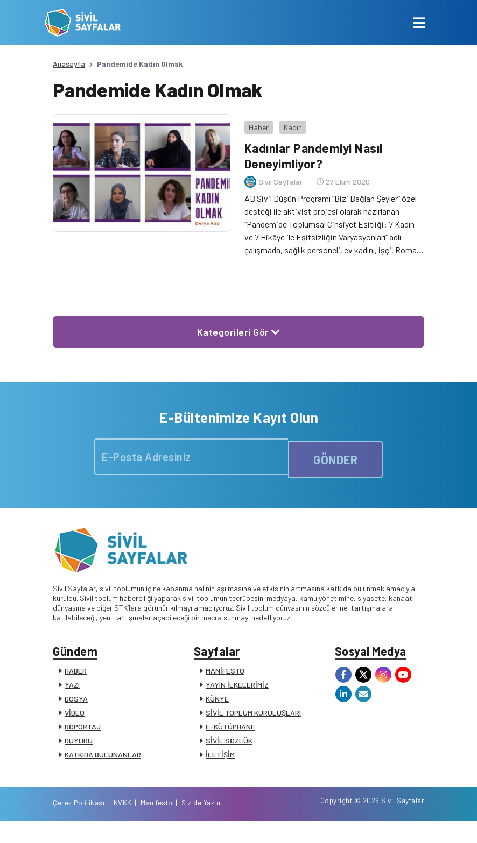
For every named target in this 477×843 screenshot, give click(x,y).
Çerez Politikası (282, 823)
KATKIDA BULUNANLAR (103, 757)
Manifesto (361, 823)
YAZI (72, 687)
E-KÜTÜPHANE (230, 729)
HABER (76, 673)
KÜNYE (217, 701)
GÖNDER (335, 453)
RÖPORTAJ (83, 729)
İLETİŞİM (220, 757)
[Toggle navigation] (419, 22)
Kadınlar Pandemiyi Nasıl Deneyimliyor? (312, 149)
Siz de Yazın (404, 823)
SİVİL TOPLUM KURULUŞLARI (253, 715)
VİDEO (75, 715)
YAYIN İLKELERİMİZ (237, 687)
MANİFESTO (225, 673)
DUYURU (79, 743)
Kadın (287, 120)
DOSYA (76, 701)
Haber (253, 120)
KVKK (327, 823)
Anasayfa (69, 63)
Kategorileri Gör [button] (238, 325)
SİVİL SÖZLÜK (229, 743)
